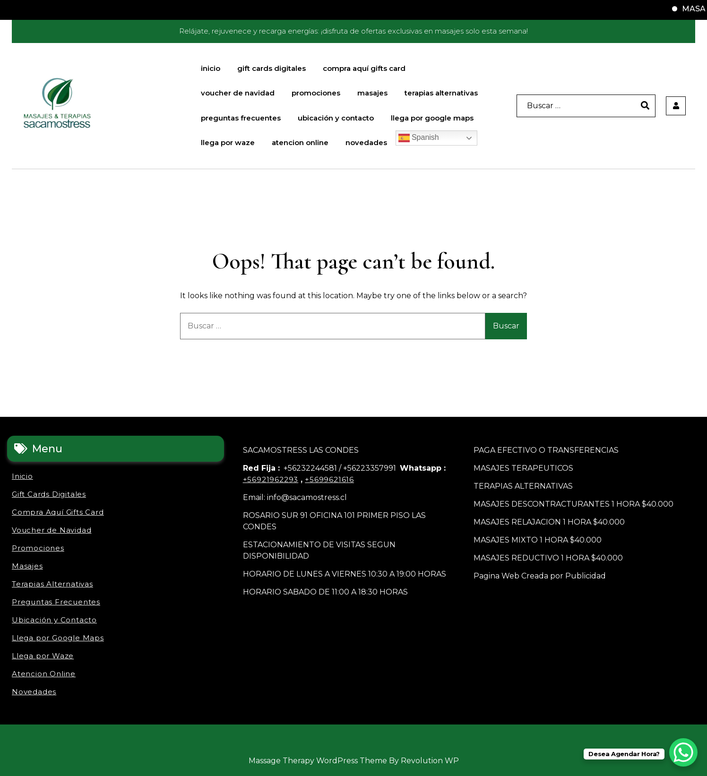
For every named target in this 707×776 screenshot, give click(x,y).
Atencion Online (300, 142)
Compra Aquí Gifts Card (364, 68)
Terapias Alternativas (441, 92)
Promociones (316, 92)
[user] (676, 105)
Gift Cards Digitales (271, 68)
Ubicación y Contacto (336, 117)
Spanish (418, 138)
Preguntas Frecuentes (241, 117)
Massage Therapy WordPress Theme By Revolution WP (354, 760)
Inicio (210, 68)
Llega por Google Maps (432, 117)
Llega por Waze (228, 142)
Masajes (372, 92)
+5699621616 (329, 479)
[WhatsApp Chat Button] (683, 752)
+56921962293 (271, 479)
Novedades (366, 142)
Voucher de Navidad (238, 92)
